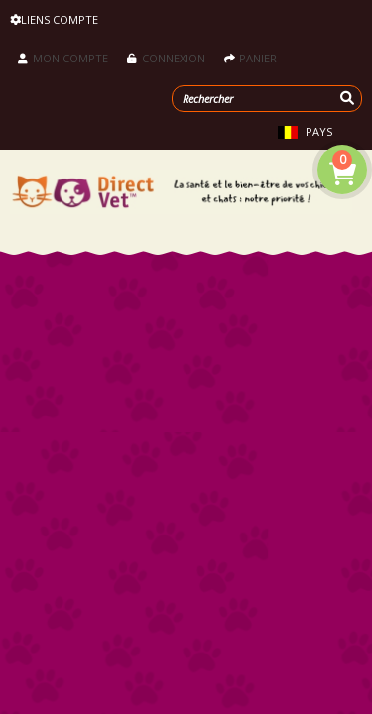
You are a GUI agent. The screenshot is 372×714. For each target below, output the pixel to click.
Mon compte (63, 58)
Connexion (166, 58)
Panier (250, 58)
